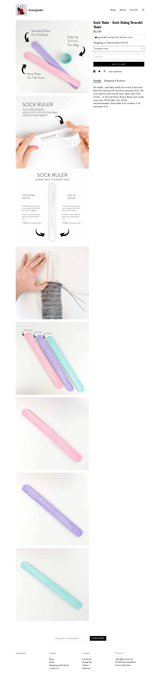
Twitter (85, 665)
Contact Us (54, 668)
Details (97, 80)
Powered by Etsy (123, 665)
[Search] (143, 10)
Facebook (86, 659)
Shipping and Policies (59, 665)
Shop (113, 10)
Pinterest (86, 668)
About (122, 10)
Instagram (87, 662)
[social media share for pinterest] (105, 71)
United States (114, 42)
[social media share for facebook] (94, 71)
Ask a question (115, 71)
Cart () (133, 10)
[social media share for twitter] (99, 71)
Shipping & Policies (114, 80)
